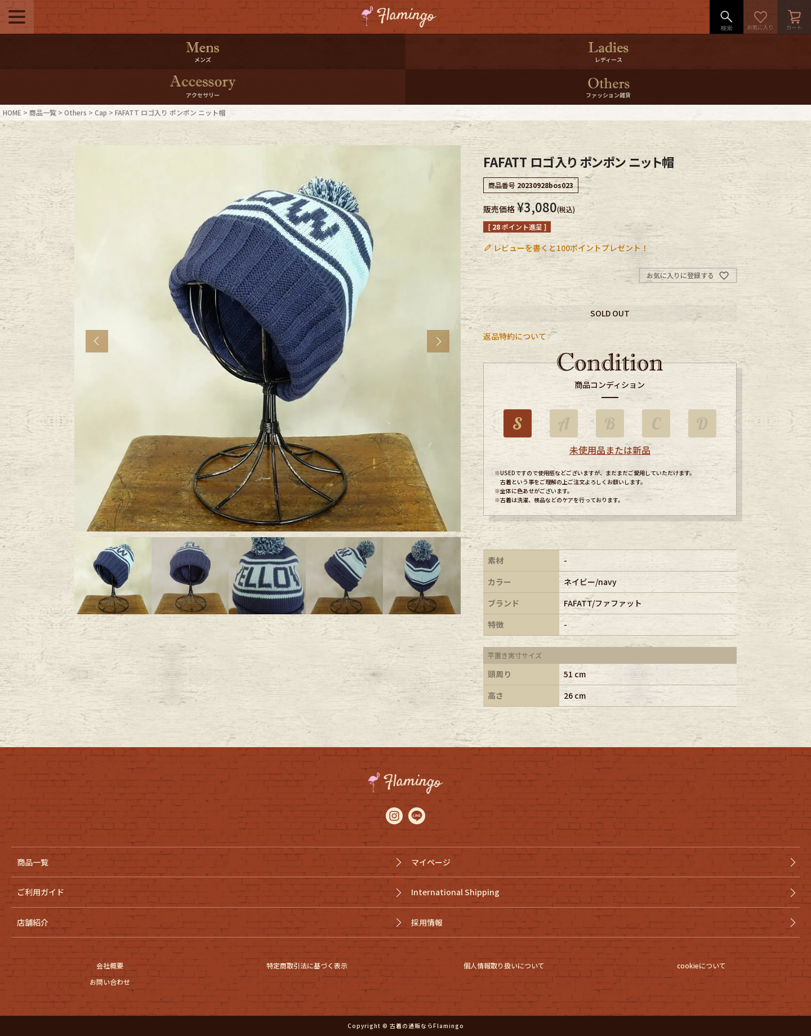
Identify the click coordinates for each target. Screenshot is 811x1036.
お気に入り (760, 17)
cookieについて (701, 965)
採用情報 (427, 922)
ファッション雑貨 (608, 95)
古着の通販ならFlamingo (427, 1025)
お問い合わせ (110, 981)
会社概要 (109, 965)
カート (794, 17)
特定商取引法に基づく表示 (306, 965)
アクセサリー (203, 95)
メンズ (202, 59)
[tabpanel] (267, 338)
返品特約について (514, 336)
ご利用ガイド (40, 891)
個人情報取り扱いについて (504, 965)
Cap (101, 112)
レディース (608, 59)
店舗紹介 (32, 922)
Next (438, 341)
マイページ (431, 862)
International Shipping (455, 891)
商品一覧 (42, 112)
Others (75, 112)
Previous (97, 341)
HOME (12, 112)
